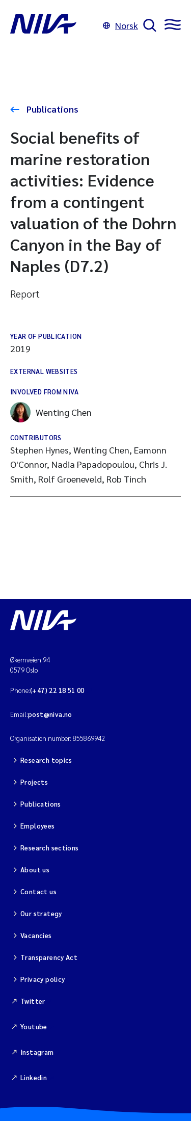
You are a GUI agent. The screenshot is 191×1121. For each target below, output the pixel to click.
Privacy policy (42, 979)
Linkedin (33, 1077)
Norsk (120, 25)
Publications (51, 109)
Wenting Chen (51, 412)
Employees (37, 825)
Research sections (49, 847)
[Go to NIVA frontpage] (54, 25)
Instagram (37, 1052)
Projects (34, 782)
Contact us (38, 891)
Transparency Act (48, 957)
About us (34, 869)
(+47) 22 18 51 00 (57, 690)
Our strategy (41, 913)
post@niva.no (50, 714)
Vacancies (36, 935)
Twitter (32, 1001)
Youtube (33, 1026)
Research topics (46, 760)
